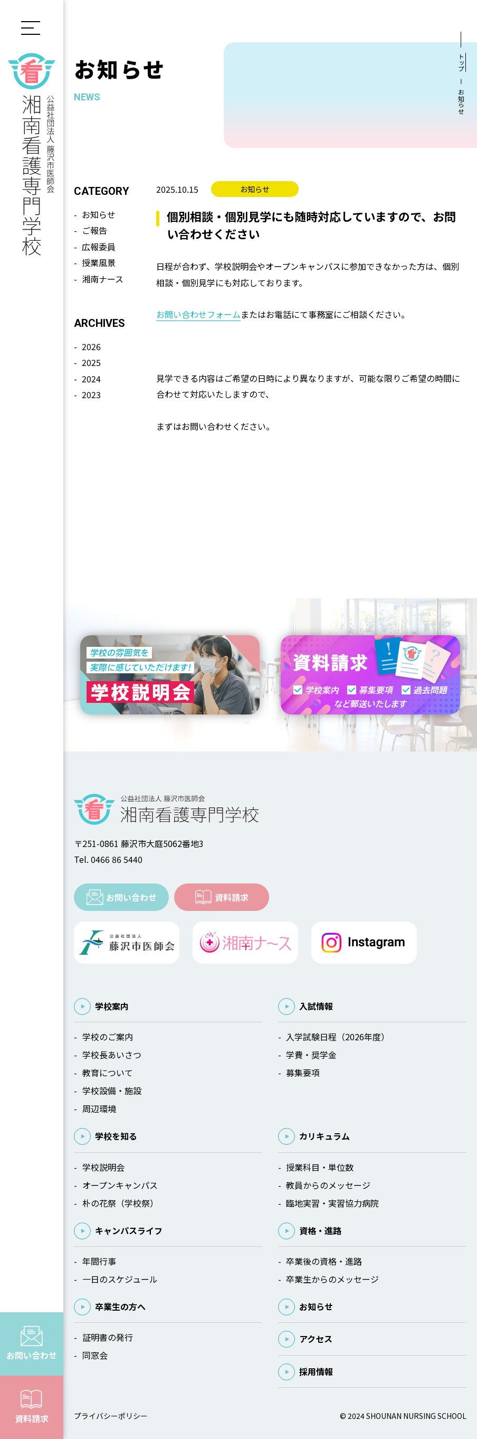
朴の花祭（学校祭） (120, 1203)
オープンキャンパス (120, 1185)
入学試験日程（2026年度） (337, 1036)
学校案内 (112, 1006)
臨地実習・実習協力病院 (332, 1203)
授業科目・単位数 (320, 1167)
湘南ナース (102, 278)
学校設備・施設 (111, 1090)
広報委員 (99, 246)
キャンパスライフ (129, 1230)
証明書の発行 (107, 1337)
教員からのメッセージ (328, 1185)
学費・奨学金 (311, 1054)
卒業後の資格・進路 (324, 1261)
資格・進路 (320, 1230)
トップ (460, 62)
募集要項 (303, 1072)
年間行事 (99, 1261)
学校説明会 (103, 1167)
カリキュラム (324, 1136)
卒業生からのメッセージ (332, 1279)
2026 (91, 346)
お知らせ (99, 214)
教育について (107, 1072)
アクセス (315, 1338)
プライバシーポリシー (111, 1415)
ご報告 (94, 230)
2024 (91, 378)
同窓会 (95, 1355)
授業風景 (99, 262)
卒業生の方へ (120, 1306)
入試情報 (316, 1006)
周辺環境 (99, 1108)
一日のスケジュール (120, 1279)
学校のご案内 (107, 1036)
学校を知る (116, 1136)
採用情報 (316, 1371)
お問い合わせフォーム (198, 314)
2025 (91, 362)
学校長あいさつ (111, 1054)
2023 (91, 394)
